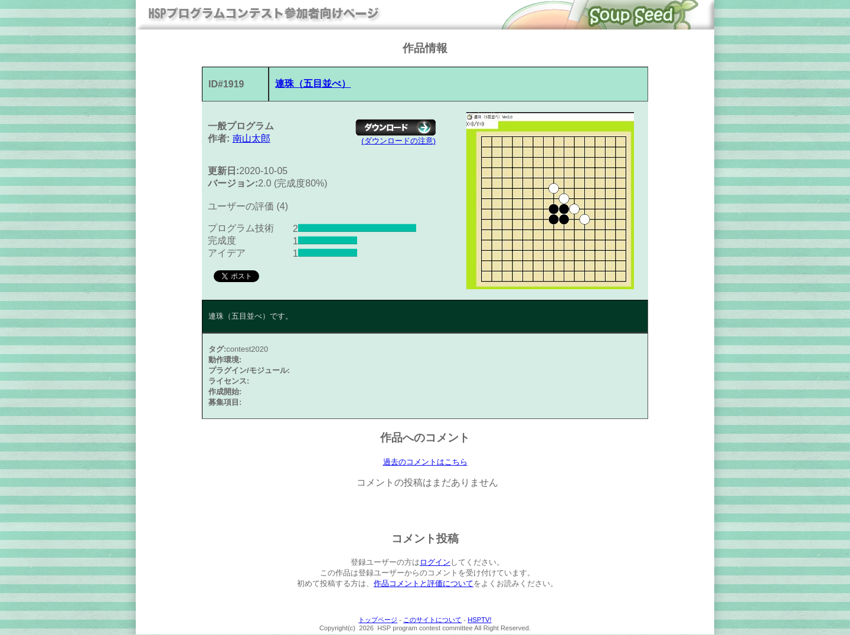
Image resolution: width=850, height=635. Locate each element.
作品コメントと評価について (423, 584)
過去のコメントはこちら (425, 462)
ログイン (435, 562)
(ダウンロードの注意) (398, 140)
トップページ (377, 620)
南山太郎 (251, 138)
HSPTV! (479, 620)
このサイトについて (432, 620)
